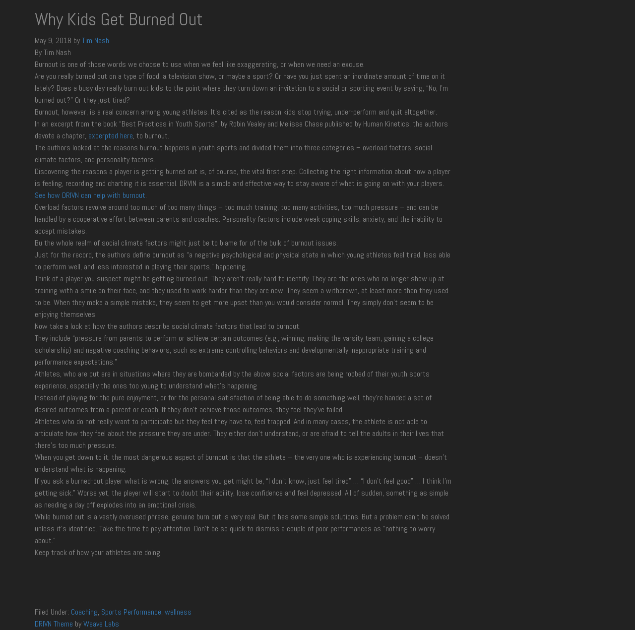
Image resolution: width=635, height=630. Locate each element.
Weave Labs (101, 624)
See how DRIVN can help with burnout (90, 195)
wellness (178, 612)
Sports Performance (131, 612)
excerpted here (110, 135)
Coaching (84, 612)
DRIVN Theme (54, 624)
